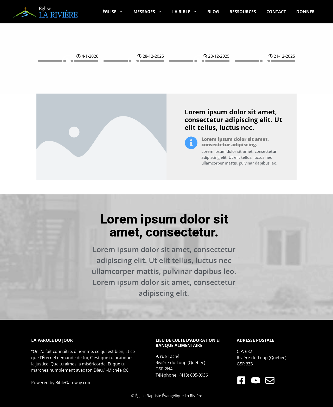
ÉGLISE (115, 11)
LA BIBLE (187, 11)
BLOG (213, 12)
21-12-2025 (281, 56)
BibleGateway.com (73, 382)
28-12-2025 (150, 56)
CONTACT (276, 12)
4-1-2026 (87, 56)
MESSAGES (150, 11)
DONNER (305, 12)
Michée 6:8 (118, 370)
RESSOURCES (242, 12)
